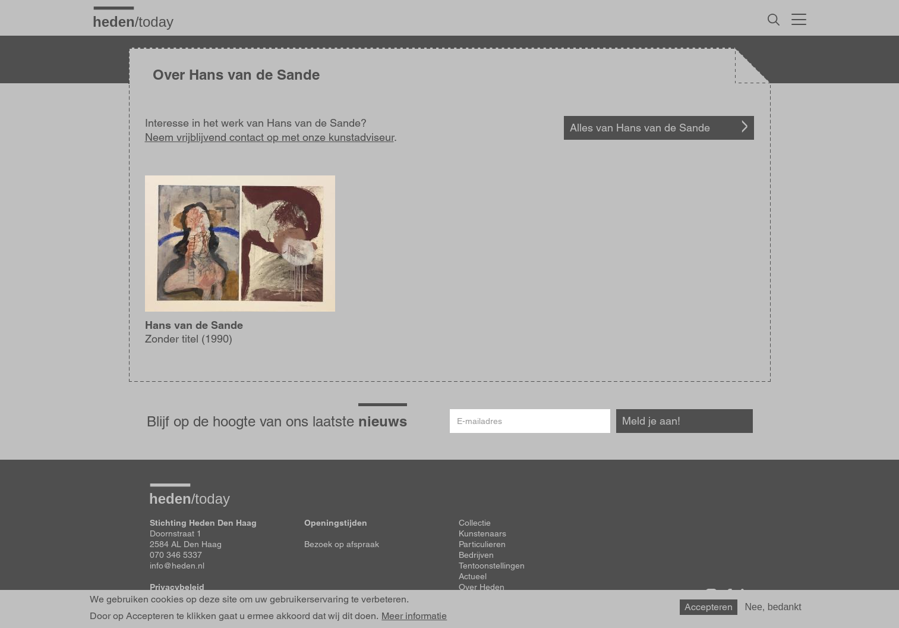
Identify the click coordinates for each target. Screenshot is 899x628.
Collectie (475, 522)
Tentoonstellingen (492, 565)
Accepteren (708, 607)
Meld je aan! (651, 421)
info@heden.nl (177, 565)
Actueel (473, 576)
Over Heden (481, 587)
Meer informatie (414, 616)
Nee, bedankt (773, 607)
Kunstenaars (482, 533)
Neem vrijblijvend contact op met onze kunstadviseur (269, 137)
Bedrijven (476, 555)
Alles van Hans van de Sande (640, 127)
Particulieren (482, 544)
